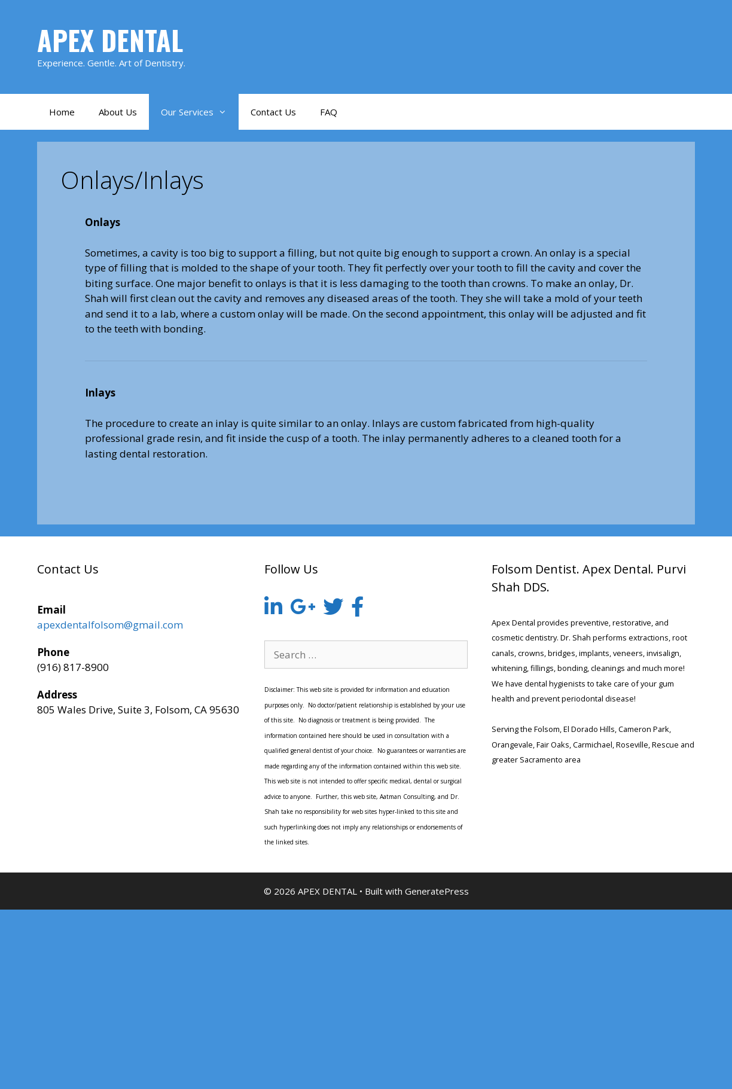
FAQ (328, 112)
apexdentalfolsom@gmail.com (110, 625)
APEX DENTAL (110, 40)
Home (62, 112)
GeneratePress (437, 891)
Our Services (200, 112)
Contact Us (273, 112)
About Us (118, 112)
